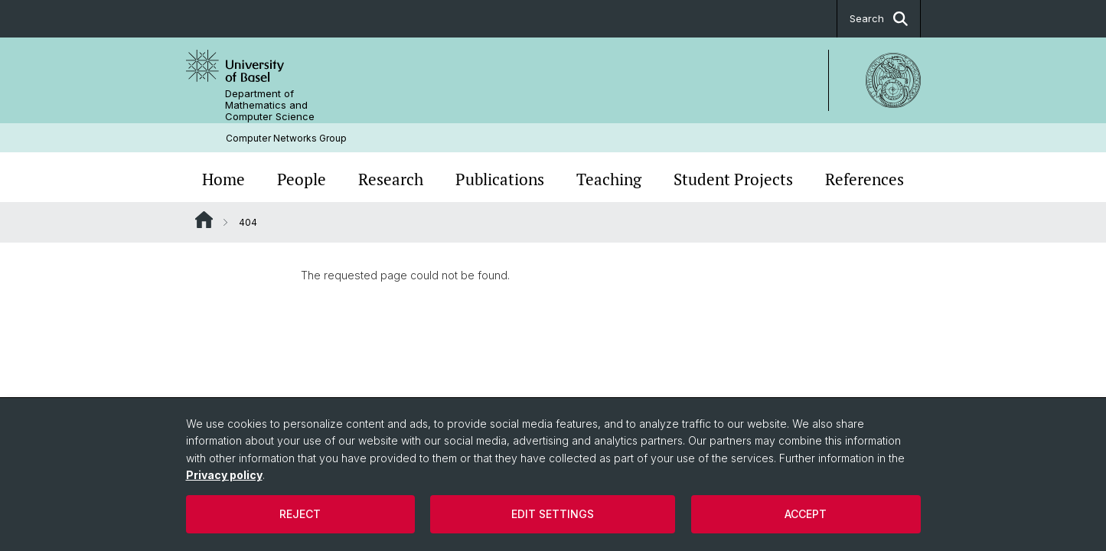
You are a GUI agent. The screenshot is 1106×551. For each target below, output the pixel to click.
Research (390, 179)
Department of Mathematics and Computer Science (270, 105)
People (301, 179)
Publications (499, 179)
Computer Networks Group (286, 138)
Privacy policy (224, 474)
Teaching (608, 179)
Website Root (204, 219)
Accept (806, 513)
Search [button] (879, 18)
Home (223, 179)
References (864, 179)
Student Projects (733, 179)
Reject (300, 513)
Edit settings (552, 513)
